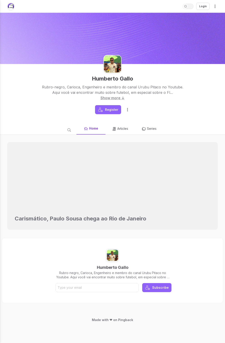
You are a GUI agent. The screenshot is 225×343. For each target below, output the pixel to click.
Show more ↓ (112, 98)
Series (149, 129)
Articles (120, 129)
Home (91, 128)
